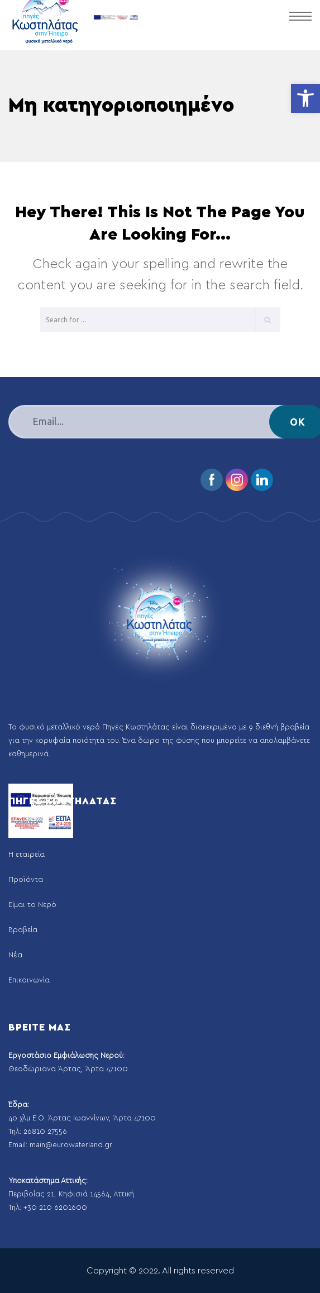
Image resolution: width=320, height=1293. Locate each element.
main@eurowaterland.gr (71, 1145)
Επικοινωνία (29, 980)
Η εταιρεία (26, 854)
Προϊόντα (25, 880)
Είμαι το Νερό (32, 905)
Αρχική (19, 829)
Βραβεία (22, 930)
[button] (305, 98)
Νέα (15, 955)
